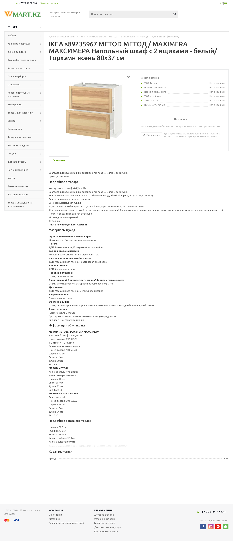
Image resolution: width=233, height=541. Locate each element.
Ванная (11, 121)
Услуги (11, 178)
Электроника (15, 104)
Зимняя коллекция (18, 186)
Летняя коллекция (18, 170)
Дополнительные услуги (107, 527)
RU (225, 3)
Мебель (12, 35)
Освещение (14, 84)
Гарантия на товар (104, 523)
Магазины (54, 519)
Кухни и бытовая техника (22, 60)
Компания (56, 510)
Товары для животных (20, 112)
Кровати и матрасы (19, 68)
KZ (221, 3)
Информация (103, 510)
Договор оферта (104, 514)
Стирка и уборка (17, 76)
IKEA (14, 27)
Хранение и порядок (19, 43)
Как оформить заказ (106, 531)
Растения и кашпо (18, 194)
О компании (55, 514)
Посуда (12, 153)
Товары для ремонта (19, 137)
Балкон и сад (15, 129)
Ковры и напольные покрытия (19, 94)
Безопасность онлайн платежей (66, 523)
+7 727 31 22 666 (28, 3)
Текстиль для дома (18, 145)
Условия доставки (104, 519)
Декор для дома (17, 52)
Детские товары (17, 161)
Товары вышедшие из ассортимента (20, 204)
